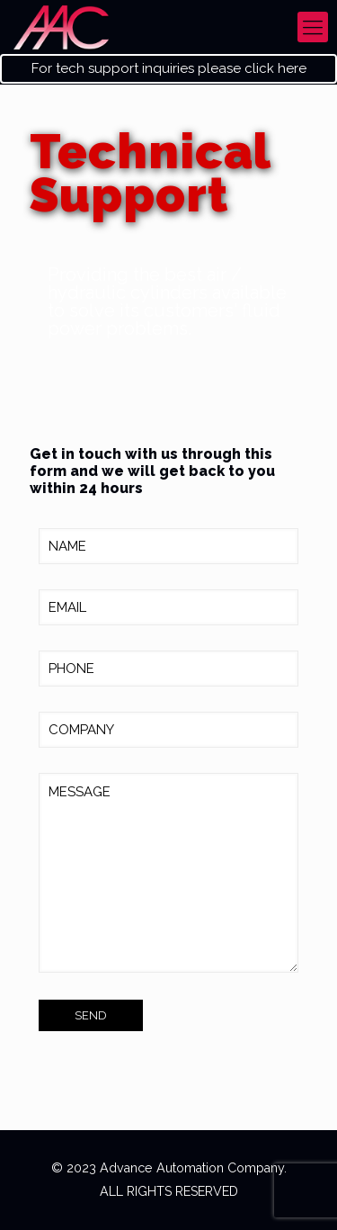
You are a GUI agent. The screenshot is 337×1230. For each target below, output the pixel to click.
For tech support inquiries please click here (168, 69)
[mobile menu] (312, 27)
